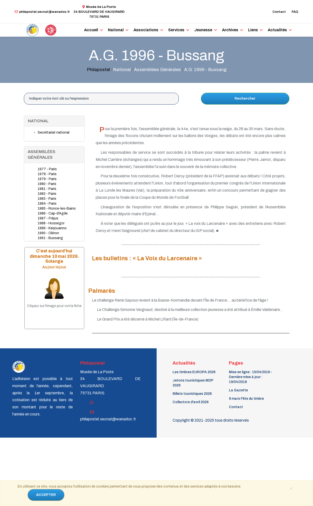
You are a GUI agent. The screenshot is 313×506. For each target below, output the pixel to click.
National (116, 30)
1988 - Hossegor (51, 223)
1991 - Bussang (50, 238)
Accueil (91, 30)
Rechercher (245, 98)
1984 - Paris (47, 203)
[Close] (291, 488)
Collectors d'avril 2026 (191, 402)
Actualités (277, 30)
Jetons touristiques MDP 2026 (193, 383)
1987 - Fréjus (48, 218)
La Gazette (238, 390)
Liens (253, 30)
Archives (230, 30)
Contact (279, 12)
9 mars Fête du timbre (246, 398)
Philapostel (98, 69)
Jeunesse (203, 30)
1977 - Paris (47, 169)
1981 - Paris (47, 189)
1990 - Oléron (48, 233)
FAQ (295, 12)
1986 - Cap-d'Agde (53, 213)
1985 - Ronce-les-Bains (57, 208)
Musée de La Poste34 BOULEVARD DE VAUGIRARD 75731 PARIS (99, 11)
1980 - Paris (47, 184)
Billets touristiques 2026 (192, 394)
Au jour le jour (54, 267)
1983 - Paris (47, 198)
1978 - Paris (47, 174)
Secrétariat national (53, 132)
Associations (146, 30)
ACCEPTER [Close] (46, 495)
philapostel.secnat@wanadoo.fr (42, 12)
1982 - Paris (47, 194)
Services (176, 30)
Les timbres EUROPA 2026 (194, 372)
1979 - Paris (47, 179)
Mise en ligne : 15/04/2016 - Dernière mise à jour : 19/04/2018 (250, 377)
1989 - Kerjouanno (52, 228)
